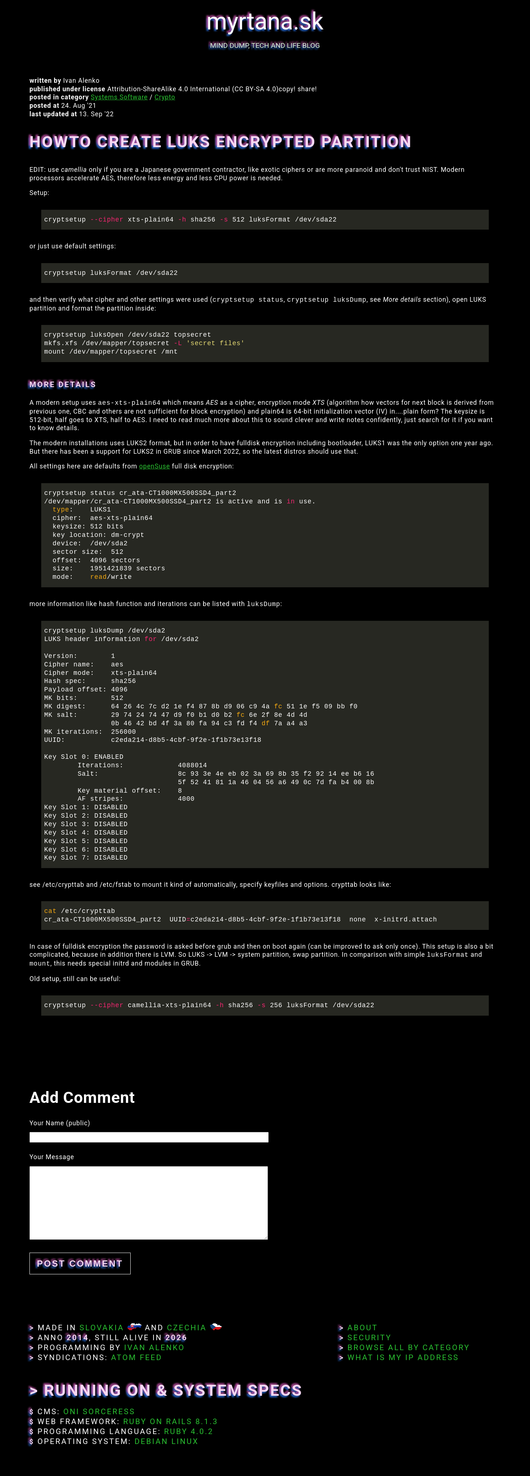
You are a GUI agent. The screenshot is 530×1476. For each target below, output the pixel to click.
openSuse (154, 466)
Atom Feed (137, 1357)
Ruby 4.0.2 (188, 1431)
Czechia (186, 1327)
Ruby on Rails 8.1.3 (170, 1421)
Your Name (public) (59, 1123)
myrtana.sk (265, 21)
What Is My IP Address (403, 1357)
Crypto (165, 97)
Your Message (51, 1157)
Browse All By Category (408, 1347)
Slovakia (102, 1327)
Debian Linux (166, 1441)
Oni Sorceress (99, 1411)
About (362, 1327)
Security (369, 1337)
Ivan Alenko (154, 1347)
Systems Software (119, 97)
